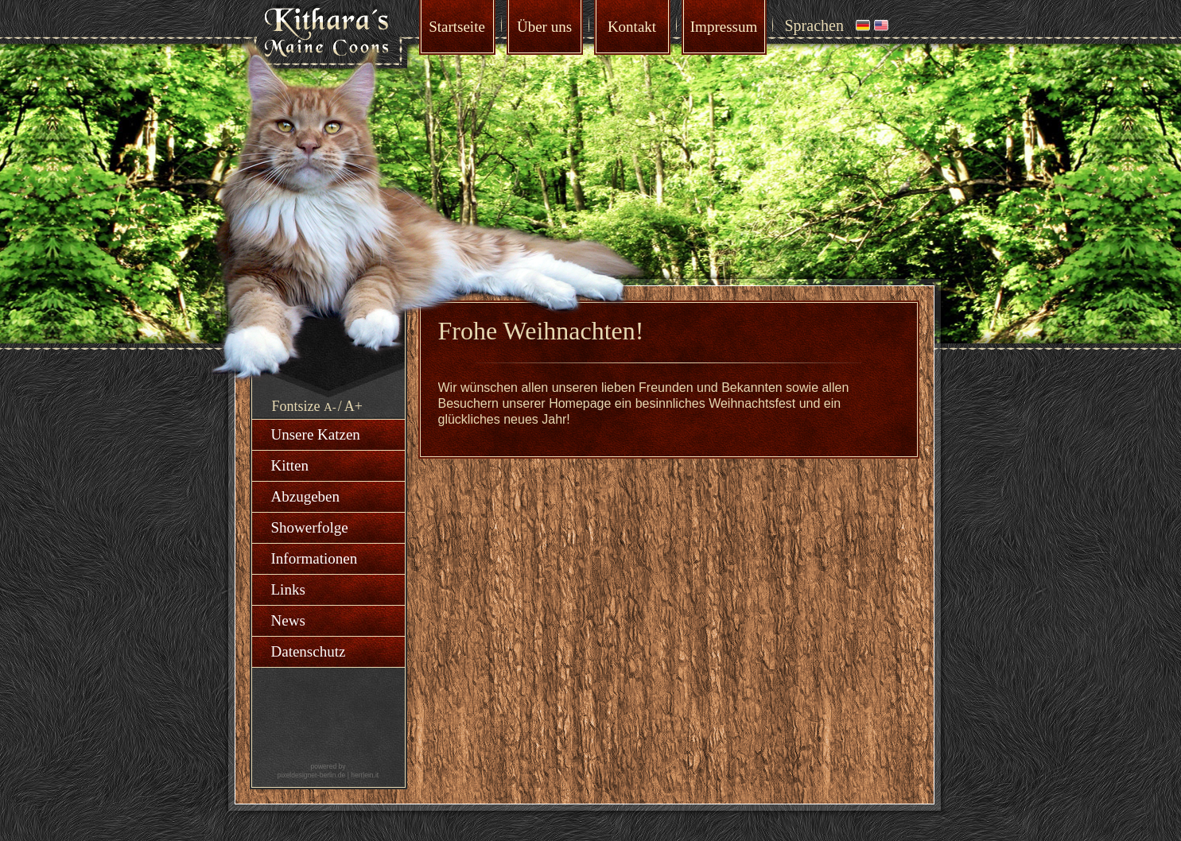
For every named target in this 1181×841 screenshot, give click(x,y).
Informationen (314, 558)
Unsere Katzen (315, 434)
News (288, 620)
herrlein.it (365, 775)
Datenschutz (308, 651)
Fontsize (296, 406)
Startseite (457, 26)
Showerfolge (309, 527)
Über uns (544, 26)
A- (330, 407)
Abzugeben (305, 496)
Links (288, 589)
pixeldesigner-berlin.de (312, 775)
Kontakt (632, 26)
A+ (353, 406)
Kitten (290, 465)
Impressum (723, 26)
